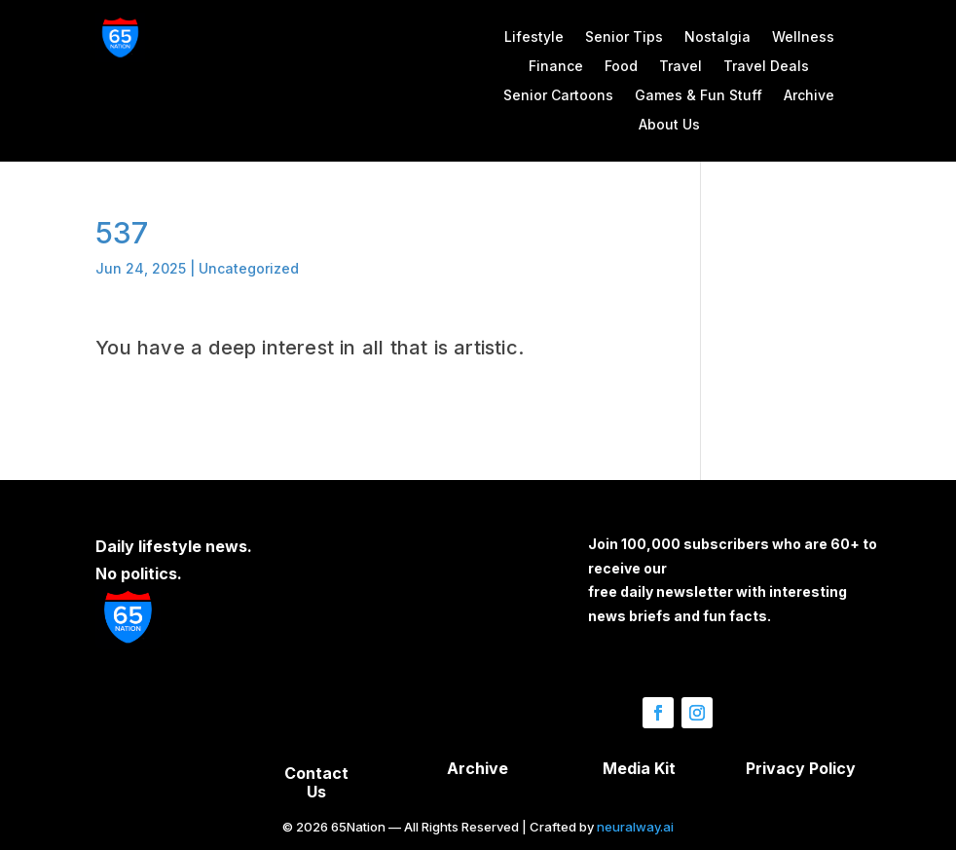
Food (621, 66)
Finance (556, 66)
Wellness (803, 37)
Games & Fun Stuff (698, 96)
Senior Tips (624, 37)
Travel (680, 66)
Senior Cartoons (558, 96)
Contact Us (316, 782)
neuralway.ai (635, 826)
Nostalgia (717, 37)
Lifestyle (534, 37)
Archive (809, 96)
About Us (669, 125)
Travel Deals (766, 66)
